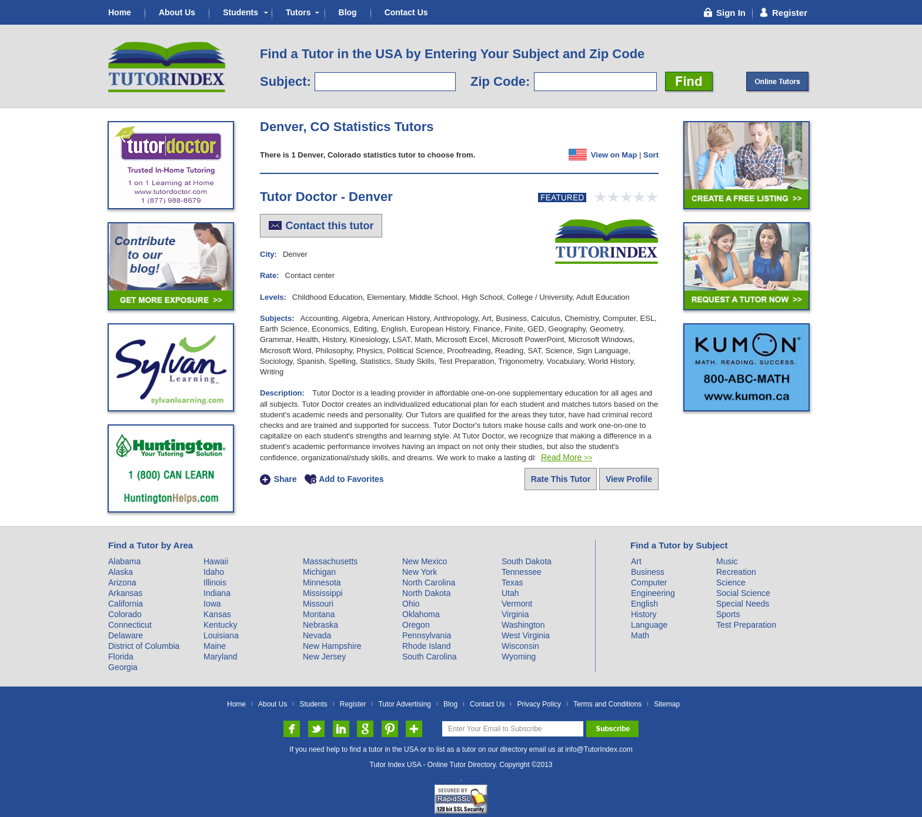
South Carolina (429, 656)
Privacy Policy (539, 704)
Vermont (517, 603)
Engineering (653, 593)
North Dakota (426, 593)
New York (419, 572)
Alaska (120, 572)
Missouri (318, 603)
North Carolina (428, 582)
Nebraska (320, 625)
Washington (523, 625)
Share (285, 479)
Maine (214, 646)
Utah (510, 593)
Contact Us (406, 12)
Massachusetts (330, 561)
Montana (319, 614)
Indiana (216, 593)
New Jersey (324, 656)
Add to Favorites (351, 479)
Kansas (217, 614)
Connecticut (130, 625)
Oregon (416, 625)
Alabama (124, 561)
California (125, 603)
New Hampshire (332, 646)
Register (353, 704)
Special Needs (742, 603)
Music (727, 561)
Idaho (213, 572)
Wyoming (519, 656)
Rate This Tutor (561, 479)
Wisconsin (520, 646)
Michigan (319, 572)
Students (240, 12)
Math (640, 635)
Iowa (212, 603)
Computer (649, 582)
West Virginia (526, 635)
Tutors (298, 12)
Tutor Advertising (404, 704)
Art (636, 561)
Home (119, 12)
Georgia (123, 667)
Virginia (515, 614)
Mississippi (323, 593)
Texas (512, 582)
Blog (348, 12)
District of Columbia (143, 646)
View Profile (629, 479)
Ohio (411, 603)
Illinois (214, 582)
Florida (120, 656)
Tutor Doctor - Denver (326, 196)
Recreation (736, 572)
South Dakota (527, 561)
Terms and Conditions (607, 704)
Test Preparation (746, 625)
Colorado (125, 614)
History (644, 614)
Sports (728, 614)
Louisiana (221, 635)
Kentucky (220, 625)
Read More (566, 457)
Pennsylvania (426, 635)
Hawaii (215, 561)
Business (647, 572)
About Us (177, 12)
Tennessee (522, 572)
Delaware (125, 635)
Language (649, 625)
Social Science (743, 593)
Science (731, 582)
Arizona (122, 582)
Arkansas (125, 593)
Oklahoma (421, 614)
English (644, 603)
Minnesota (322, 582)
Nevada (317, 635)
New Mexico (424, 561)
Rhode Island (426, 646)
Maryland (220, 656)
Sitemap (667, 704)
